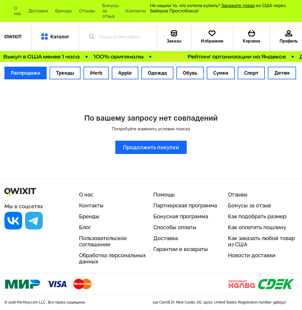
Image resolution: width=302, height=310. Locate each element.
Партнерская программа (185, 205)
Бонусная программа (180, 216)
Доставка (38, 11)
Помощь (164, 194)
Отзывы (87, 11)
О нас (17, 11)
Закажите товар (238, 5)
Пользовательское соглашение (103, 241)
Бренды (63, 11)
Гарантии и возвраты (180, 249)
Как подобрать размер (257, 216)
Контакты (136, 11)
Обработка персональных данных (112, 258)
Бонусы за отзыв (110, 11)
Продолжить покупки (151, 147)
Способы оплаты (174, 227)
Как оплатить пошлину (257, 227)
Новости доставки (251, 255)
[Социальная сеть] (13, 220)
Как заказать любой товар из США (261, 241)
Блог (85, 227)
